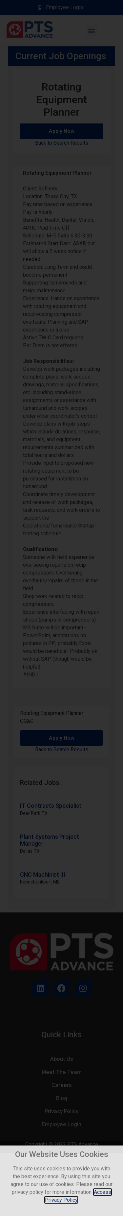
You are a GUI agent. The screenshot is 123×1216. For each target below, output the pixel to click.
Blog (61, 1098)
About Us (61, 1059)
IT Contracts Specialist (50, 805)
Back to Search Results (61, 143)
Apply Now (61, 131)
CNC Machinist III (42, 874)
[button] (91, 30)
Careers (61, 1085)
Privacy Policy (61, 1111)
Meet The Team (62, 1072)
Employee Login (61, 1124)
